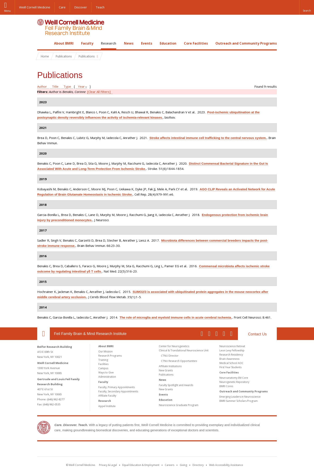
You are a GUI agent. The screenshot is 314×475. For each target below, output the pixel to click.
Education (168, 43)
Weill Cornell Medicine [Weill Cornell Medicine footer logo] (126, 449)
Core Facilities (196, 43)
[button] (306, 7)
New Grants (166, 370)
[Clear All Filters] (99, 92)
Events (146, 43)
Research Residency (231, 354)
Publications (166, 374)
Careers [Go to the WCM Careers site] (169, 465)
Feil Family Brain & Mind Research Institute (90, 334)
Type (67, 86)
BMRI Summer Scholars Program (238, 401)
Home (41, 43)
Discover (80, 7)
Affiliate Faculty (107, 395)
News (128, 43)
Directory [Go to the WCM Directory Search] (198, 465)
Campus (103, 368)
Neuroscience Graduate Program (178, 405)
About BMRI (64, 43)
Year (81, 86)
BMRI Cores (226, 386)
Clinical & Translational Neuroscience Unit (183, 350)
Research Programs (110, 355)
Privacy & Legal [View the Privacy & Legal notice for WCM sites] (108, 465)
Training (103, 360)
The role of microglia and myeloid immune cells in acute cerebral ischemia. (176, 317)
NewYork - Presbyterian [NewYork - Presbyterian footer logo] (192, 449)
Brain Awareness (229, 359)
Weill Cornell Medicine (34, 7)
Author (42, 86)
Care (62, 7)
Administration (107, 376)
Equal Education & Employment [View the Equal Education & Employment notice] (140, 465)
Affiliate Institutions (170, 366)
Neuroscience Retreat (232, 346)
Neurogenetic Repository (234, 382)
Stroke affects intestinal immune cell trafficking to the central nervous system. (208, 138)
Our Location (43, 333)
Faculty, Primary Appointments (116, 387)
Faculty (87, 43)
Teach (100, 7)
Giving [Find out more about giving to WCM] (183, 465)
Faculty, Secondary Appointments (118, 391)
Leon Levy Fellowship (231, 350)
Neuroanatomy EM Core (233, 378)
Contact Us (257, 334)
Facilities (103, 364)
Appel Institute (107, 406)
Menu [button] (7, 11)
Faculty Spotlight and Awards (176, 385)
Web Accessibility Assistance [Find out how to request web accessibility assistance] (226, 465)
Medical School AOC (231, 363)
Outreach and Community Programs (246, 43)
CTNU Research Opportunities (179, 361)
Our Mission (105, 351)
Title (55, 86)
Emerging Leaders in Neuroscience (240, 396)
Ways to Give (106, 372)
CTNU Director (169, 355)
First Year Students (230, 367)
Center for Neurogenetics (174, 346)
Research (108, 43)
